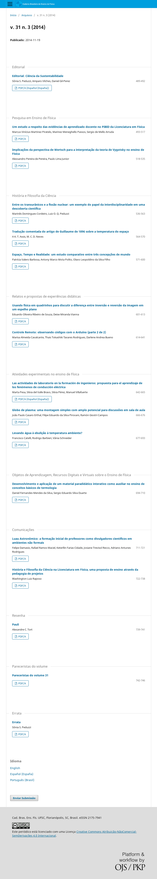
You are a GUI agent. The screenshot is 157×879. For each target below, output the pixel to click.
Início (13, 15)
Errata (16, 722)
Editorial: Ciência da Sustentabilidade (37, 76)
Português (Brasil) (22, 780)
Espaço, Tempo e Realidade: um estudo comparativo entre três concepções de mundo (71, 254)
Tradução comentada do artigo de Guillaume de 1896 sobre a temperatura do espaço (70, 231)
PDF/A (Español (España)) (33, 88)
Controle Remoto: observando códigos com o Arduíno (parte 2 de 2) (59, 332)
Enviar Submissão (24, 798)
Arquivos (26, 15)
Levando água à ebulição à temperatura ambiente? (47, 433)
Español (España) (21, 774)
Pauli (15, 624)
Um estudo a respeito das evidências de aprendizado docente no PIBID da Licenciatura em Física (78, 127)
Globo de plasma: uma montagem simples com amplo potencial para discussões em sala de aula (78, 410)
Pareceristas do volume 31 (30, 675)
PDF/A (22, 139)
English (15, 768)
